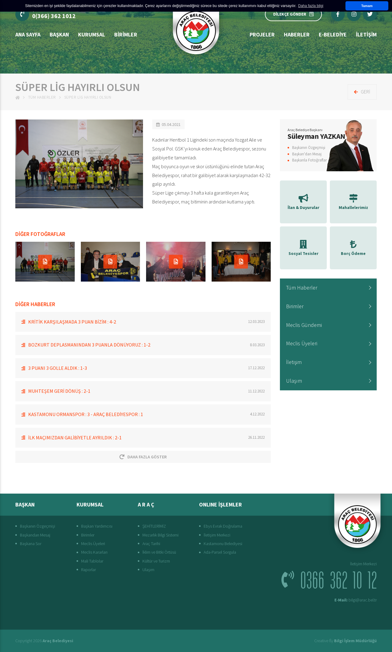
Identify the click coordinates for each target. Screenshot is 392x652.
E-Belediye (333, 34)
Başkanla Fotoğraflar (309, 160)
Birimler (125, 34)
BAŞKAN (59, 34)
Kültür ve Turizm (156, 561)
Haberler (297, 34)
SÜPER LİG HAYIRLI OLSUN (87, 97)
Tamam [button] (366, 6)
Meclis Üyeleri (301, 343)
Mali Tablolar (92, 561)
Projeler (262, 34)
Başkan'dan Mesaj (307, 154)
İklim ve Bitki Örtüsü (159, 552)
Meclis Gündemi (304, 324)
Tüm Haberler (42, 97)
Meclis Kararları (94, 552)
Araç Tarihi (151, 543)
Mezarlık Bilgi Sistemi (160, 535)
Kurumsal (91, 34)
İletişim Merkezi (217, 535)
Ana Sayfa (27, 34)
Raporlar (88, 569)
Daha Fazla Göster (143, 457)
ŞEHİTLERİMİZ (154, 526)
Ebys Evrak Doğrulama (223, 526)
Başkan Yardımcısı (96, 526)
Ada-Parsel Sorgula (220, 552)
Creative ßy (345, 640)
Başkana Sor (30, 543)
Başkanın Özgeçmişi (308, 147)
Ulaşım (294, 380)
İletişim (294, 362)
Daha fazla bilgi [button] (310, 6)
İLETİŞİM (366, 34)
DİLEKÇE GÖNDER (293, 14)
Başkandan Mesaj (35, 535)
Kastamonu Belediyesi (223, 543)
